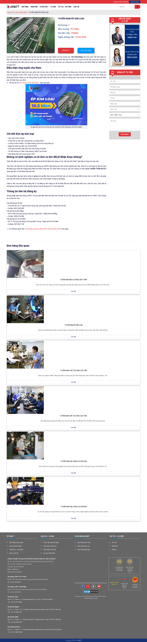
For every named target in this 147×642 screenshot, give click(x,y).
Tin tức (114, 542)
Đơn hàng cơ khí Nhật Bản (28, 83)
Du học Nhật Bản (49, 553)
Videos (114, 549)
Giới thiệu (24, 7)
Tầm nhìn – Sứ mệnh (16, 549)
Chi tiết (73, 291)
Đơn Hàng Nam (22, 12)
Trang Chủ (11, 12)
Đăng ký (65, 50)
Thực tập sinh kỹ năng (51, 542)
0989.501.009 (132, 37)
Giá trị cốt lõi (13, 553)
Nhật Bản (34, 7)
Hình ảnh (115, 546)
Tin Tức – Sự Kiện (64, 7)
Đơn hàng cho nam (84, 542)
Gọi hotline (87, 50)
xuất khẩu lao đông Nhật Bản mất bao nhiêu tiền (42, 229)
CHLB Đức (44, 7)
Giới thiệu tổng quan (16, 542)
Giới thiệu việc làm (49, 549)
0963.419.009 (132, 57)
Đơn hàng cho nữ (83, 546)
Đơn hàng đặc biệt (84, 549)
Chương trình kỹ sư (50, 546)
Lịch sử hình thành (15, 546)
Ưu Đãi (53, 7)
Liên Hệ (76, 7)
